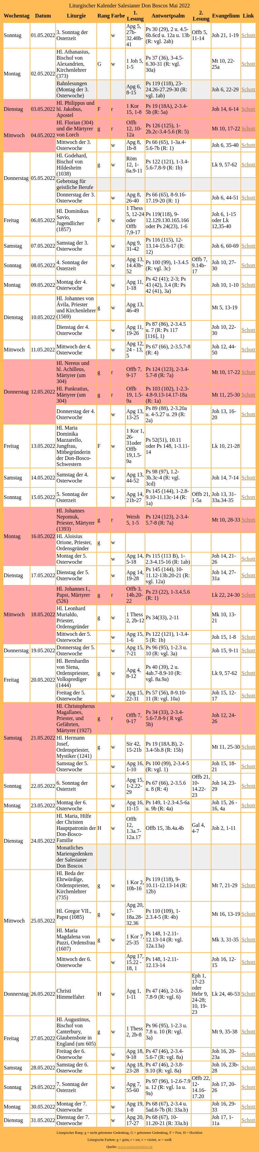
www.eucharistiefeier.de (135, 1147)
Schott (248, 35)
